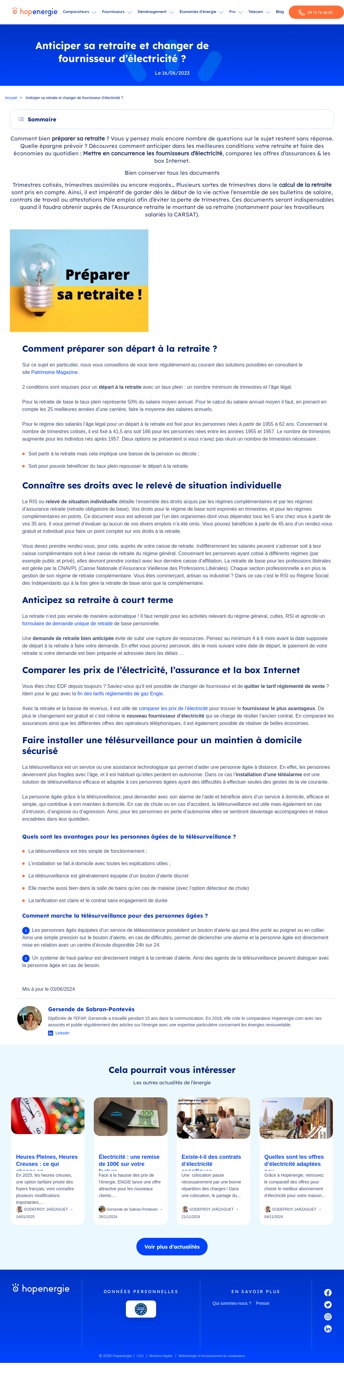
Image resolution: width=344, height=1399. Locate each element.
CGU (140, 1356)
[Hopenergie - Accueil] (34, 12)
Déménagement (152, 11)
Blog (280, 11)
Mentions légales (161, 1356)
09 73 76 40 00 (315, 12)
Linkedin (62, 1033)
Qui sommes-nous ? (232, 1303)
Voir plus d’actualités (172, 1246)
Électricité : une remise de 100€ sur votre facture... (129, 1164)
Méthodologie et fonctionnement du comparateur (212, 1356)
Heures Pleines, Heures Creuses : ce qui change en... (47, 1164)
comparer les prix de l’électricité (173, 708)
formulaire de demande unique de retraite (67, 623)
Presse (263, 1303)
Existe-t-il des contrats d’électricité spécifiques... (211, 1164)
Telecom (255, 11)
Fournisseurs (113, 11)
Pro (232, 11)
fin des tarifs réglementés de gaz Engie (120, 693)
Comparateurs (76, 11)
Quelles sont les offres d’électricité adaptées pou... (294, 1164)
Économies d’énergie (198, 11)
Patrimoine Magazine (54, 372)
